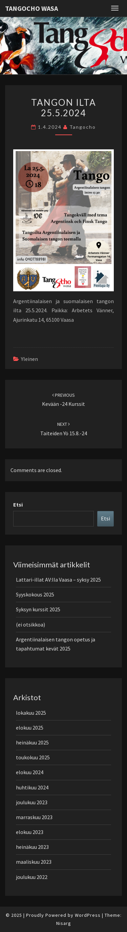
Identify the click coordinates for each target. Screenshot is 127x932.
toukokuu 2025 (33, 757)
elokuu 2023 (29, 832)
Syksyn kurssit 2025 (38, 609)
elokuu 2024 (29, 772)
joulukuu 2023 (31, 802)
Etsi (18, 504)
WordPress (88, 915)
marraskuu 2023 (34, 817)
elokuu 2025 (29, 727)
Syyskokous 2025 (35, 594)
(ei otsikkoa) (30, 624)
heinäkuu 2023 (32, 846)
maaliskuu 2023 (33, 861)
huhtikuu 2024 (32, 787)
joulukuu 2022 (31, 877)
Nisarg (63, 923)
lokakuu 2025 (31, 712)
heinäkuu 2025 (32, 742)
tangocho (82, 127)
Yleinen (29, 358)
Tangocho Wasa (31, 8)
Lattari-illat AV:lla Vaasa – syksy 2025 (58, 579)
